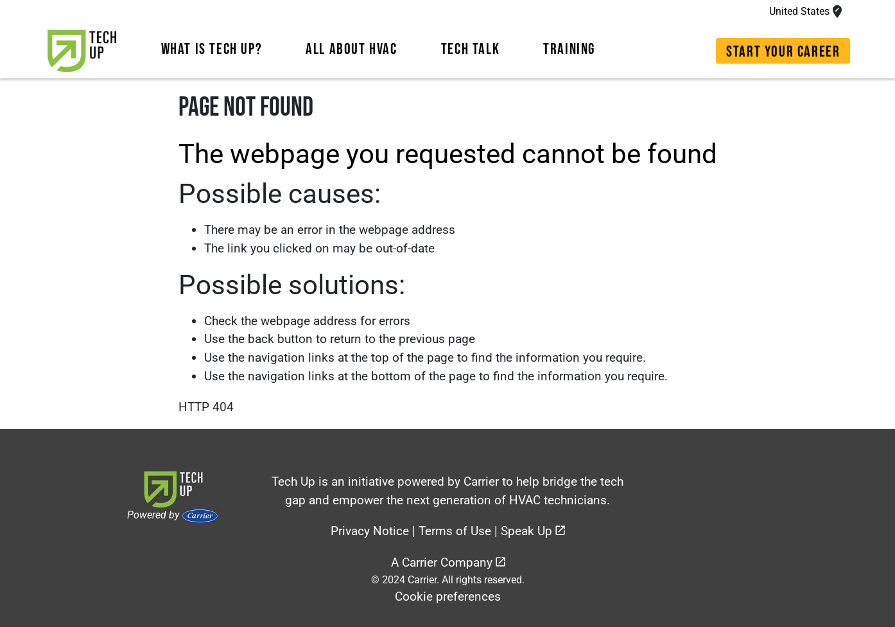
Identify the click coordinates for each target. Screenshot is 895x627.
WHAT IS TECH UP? (212, 49)
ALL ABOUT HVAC (351, 49)
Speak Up (526, 531)
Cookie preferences (448, 596)
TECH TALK (470, 49)
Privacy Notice (370, 531)
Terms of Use (455, 531)
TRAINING (569, 49)
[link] (82, 50)
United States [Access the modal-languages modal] (799, 11)
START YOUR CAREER (783, 51)
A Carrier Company (441, 562)
